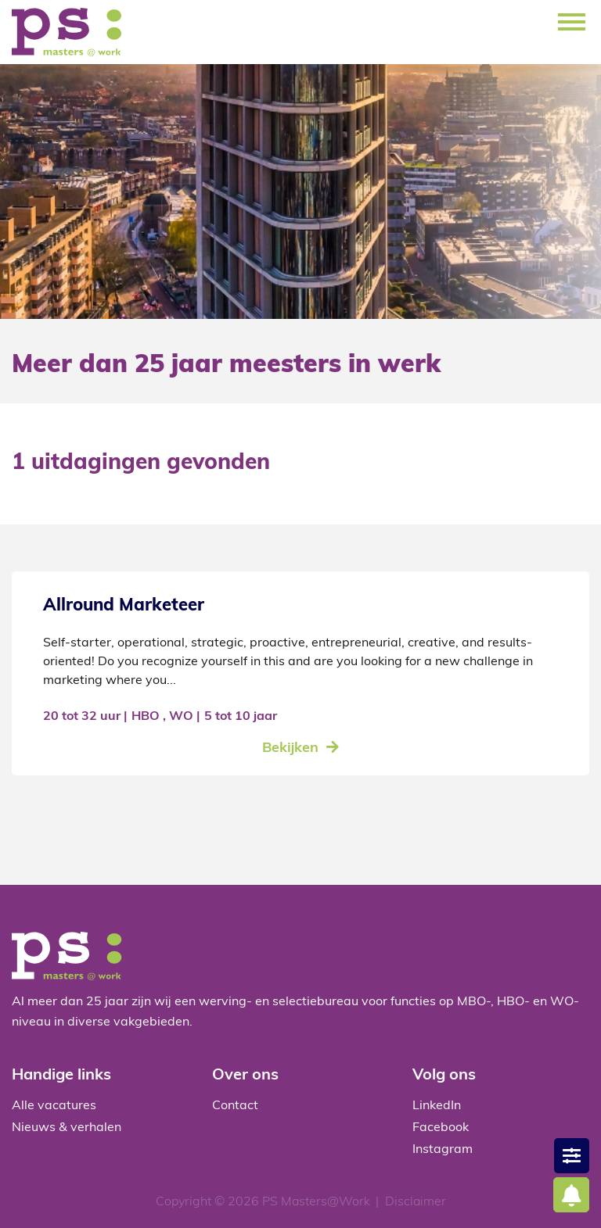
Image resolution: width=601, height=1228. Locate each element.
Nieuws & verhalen (66, 1128)
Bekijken (290, 748)
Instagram (442, 1150)
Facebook (440, 1128)
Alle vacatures (54, 1106)
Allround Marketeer (123, 606)
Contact (235, 1106)
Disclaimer (415, 1202)
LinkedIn (436, 1106)
